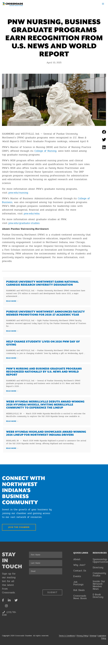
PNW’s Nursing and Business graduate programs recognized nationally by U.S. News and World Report (44, 371)
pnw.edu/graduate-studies (24, 223)
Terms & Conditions (67, 635)
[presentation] (48, 581)
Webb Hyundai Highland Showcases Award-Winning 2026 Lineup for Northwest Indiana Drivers (46, 433)
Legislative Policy (102, 637)
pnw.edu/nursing (18, 193)
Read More (12, 301)
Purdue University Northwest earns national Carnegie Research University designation (42, 283)
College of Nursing (45, 151)
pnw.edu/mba (32, 213)
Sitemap (93, 635)
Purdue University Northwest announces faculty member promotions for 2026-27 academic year (45, 313)
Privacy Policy (82, 635)
